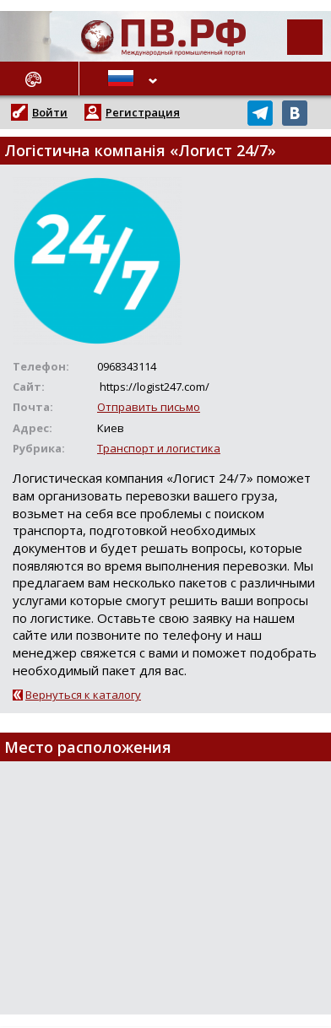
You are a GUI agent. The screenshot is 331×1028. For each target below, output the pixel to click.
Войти (50, 112)
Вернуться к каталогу (83, 694)
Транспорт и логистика (158, 448)
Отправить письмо (148, 406)
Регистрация (143, 112)
